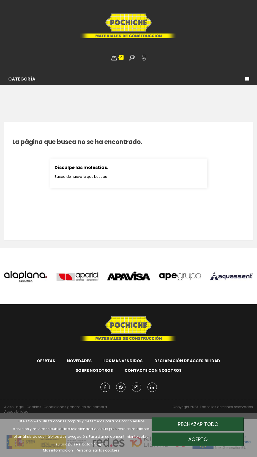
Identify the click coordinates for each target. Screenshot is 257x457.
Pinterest (120, 387)
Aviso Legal (14, 406)
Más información (58, 450)
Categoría (21, 79)
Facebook (105, 387)
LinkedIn (152, 387)
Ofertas (46, 361)
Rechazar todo (198, 424)
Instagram (136, 387)
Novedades (79, 361)
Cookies (33, 406)
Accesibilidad (16, 411)
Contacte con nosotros (153, 370)
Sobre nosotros (94, 370)
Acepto (197, 439)
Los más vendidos (123, 361)
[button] (114, 57)
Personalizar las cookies (97, 450)
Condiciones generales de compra (75, 406)
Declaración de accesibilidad (187, 361)
